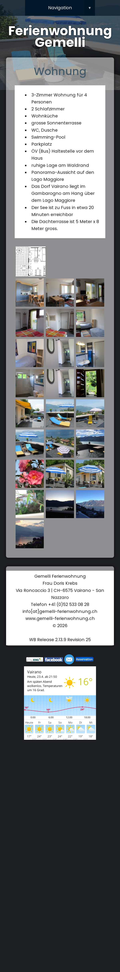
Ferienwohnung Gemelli (60, 36)
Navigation (71, 8)
